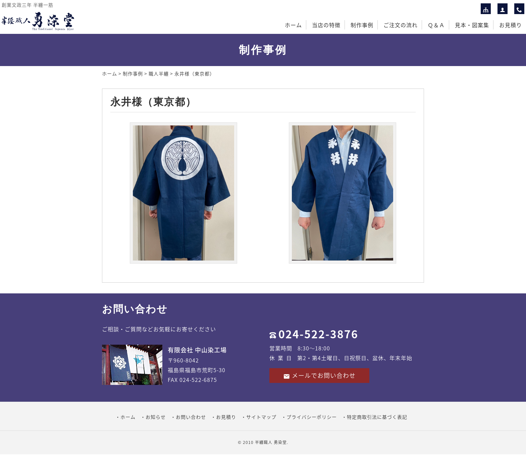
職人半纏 (159, 73)
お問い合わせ (191, 416)
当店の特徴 (326, 25)
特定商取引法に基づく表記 (377, 416)
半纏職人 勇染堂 (271, 442)
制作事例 (362, 25)
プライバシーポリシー (311, 416)
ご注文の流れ (400, 25)
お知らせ (156, 416)
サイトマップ (261, 416)
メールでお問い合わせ (319, 375)
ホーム (293, 25)
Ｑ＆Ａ (436, 25)
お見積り (510, 25)
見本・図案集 (472, 25)
